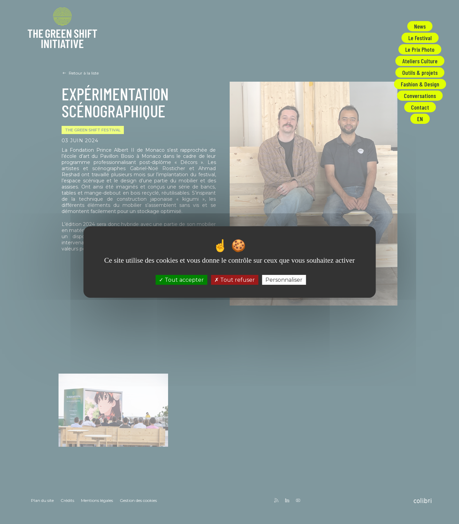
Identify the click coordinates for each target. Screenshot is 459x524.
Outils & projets (420, 72)
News (420, 26)
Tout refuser (234, 280)
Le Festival (420, 38)
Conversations (420, 95)
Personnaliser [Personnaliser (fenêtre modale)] (283, 280)
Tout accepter (181, 280)
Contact (420, 107)
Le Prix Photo (420, 49)
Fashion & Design (420, 84)
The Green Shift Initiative (62, 29)
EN (420, 118)
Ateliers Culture (420, 61)
